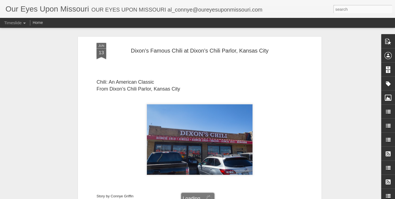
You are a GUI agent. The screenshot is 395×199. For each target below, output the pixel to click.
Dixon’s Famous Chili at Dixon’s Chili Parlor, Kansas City (200, 43)
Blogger (237, 196)
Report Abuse (253, 196)
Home (38, 22)
